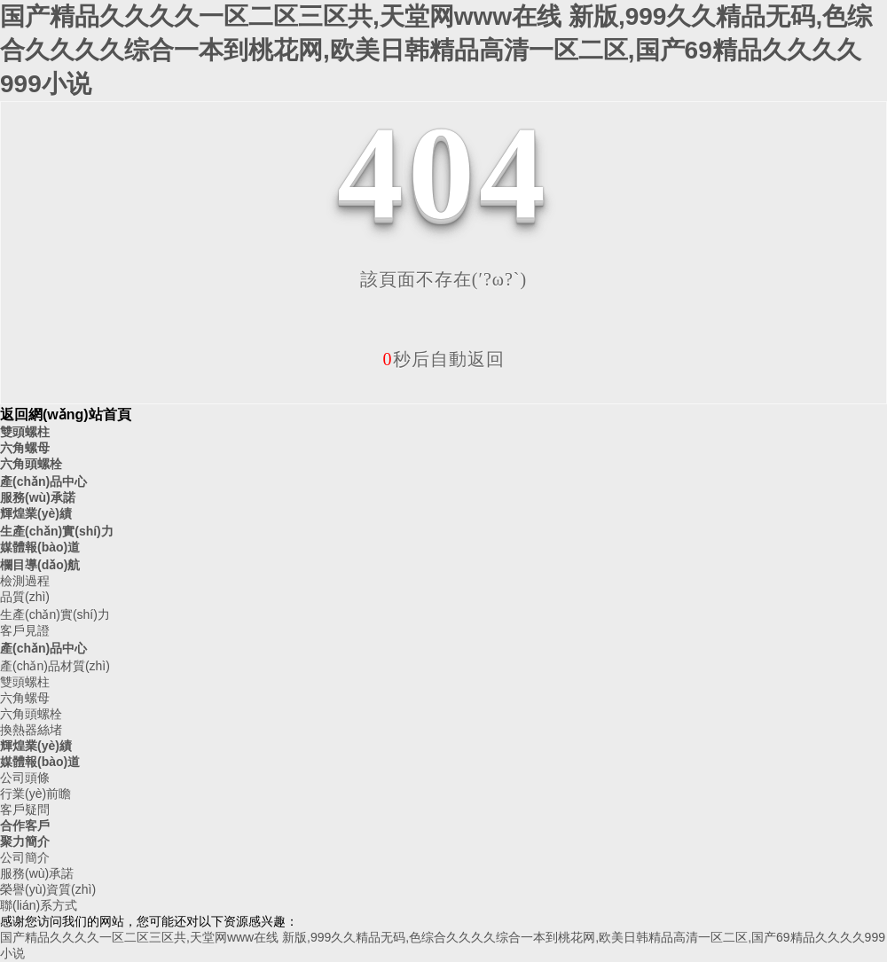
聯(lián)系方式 (38, 905)
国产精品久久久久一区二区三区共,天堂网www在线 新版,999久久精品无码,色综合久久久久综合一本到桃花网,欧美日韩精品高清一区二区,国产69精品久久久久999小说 (436, 50)
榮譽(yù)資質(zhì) (48, 889)
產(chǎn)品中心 (43, 481)
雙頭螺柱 (25, 432)
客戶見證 (25, 630)
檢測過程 (25, 581)
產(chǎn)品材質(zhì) (55, 666)
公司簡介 (25, 857)
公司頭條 (25, 777)
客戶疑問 (25, 809)
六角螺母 (25, 448)
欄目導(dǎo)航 (40, 565)
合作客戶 (25, 825)
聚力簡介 (25, 841)
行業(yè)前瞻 (35, 793)
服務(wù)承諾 (37, 497)
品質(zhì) (25, 597)
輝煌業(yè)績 (36, 513)
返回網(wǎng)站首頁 (65, 414)
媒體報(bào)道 (40, 547)
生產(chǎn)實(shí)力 (57, 531)
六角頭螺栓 (31, 464)
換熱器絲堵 (31, 730)
